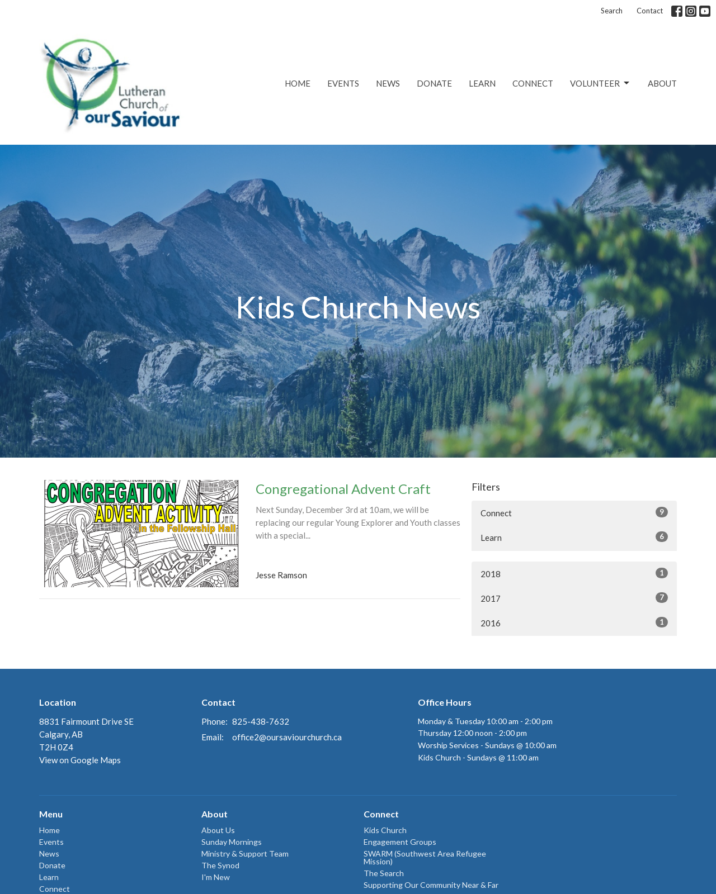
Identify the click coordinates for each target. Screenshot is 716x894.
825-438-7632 (260, 721)
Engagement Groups (400, 842)
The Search (384, 873)
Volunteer (600, 83)
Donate (434, 83)
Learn (482, 83)
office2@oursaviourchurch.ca (287, 737)
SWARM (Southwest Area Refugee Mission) (425, 857)
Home (297, 83)
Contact (650, 10)
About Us (218, 830)
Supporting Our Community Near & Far (431, 885)
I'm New (215, 877)
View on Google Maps (80, 760)
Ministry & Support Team (245, 853)
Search (612, 10)
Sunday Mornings (231, 842)
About (662, 83)
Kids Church (385, 830)
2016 (574, 622)
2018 (574, 573)
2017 (574, 597)
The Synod (220, 865)
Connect (532, 83)
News (388, 83)
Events (343, 83)
